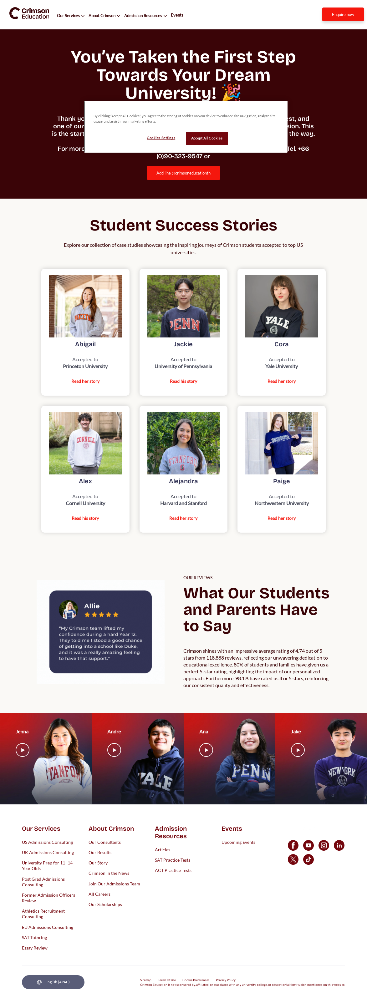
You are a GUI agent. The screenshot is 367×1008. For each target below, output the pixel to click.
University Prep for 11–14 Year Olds (47, 865)
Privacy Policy (226, 980)
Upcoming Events (238, 841)
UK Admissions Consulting (48, 852)
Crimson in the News (109, 873)
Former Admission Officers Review (48, 897)
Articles (162, 849)
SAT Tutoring (34, 937)
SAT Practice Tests (172, 859)
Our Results (100, 852)
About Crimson (102, 15)
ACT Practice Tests (173, 870)
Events (177, 15)
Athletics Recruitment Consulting (43, 913)
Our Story (98, 862)
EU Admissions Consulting (47, 926)
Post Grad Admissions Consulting (43, 881)
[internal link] (343, 14)
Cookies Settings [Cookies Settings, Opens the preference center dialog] (161, 138)
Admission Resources (143, 15)
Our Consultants (105, 841)
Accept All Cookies (206, 138)
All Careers (99, 893)
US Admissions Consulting (47, 841)
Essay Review (35, 947)
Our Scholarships (105, 904)
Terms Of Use (167, 980)
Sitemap (145, 980)
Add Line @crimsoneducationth (183, 172)
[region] (186, 127)
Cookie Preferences (195, 980)
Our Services (68, 15)
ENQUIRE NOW (343, 14)
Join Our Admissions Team (114, 883)
